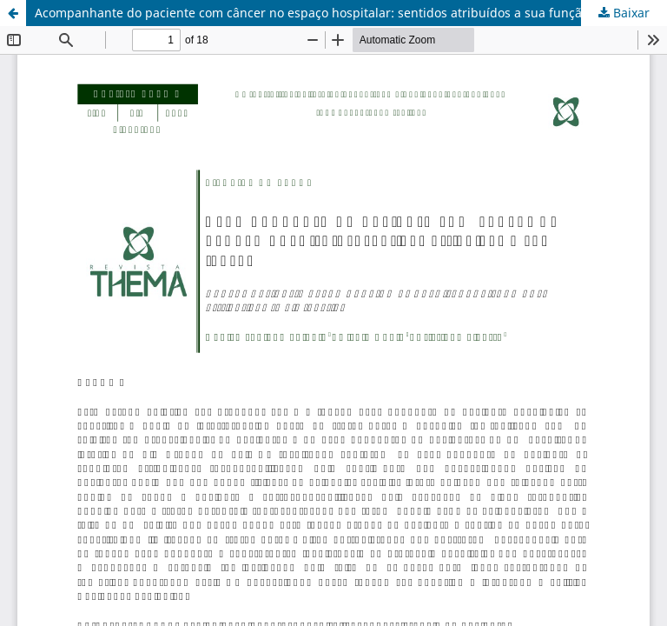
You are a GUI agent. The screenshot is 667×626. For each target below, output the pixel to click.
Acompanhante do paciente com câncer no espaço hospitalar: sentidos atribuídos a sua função (312, 12)
